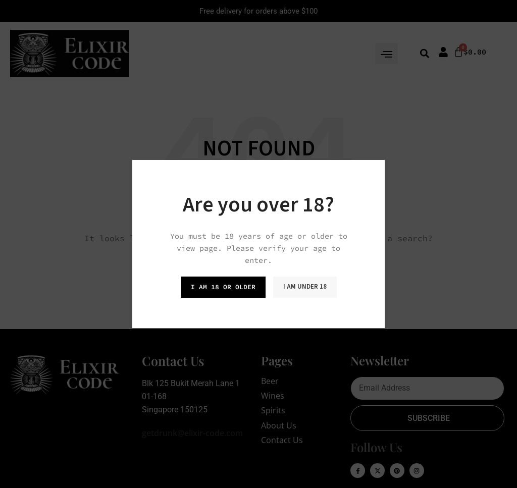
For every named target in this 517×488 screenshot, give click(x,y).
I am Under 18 (305, 286)
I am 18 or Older (223, 287)
